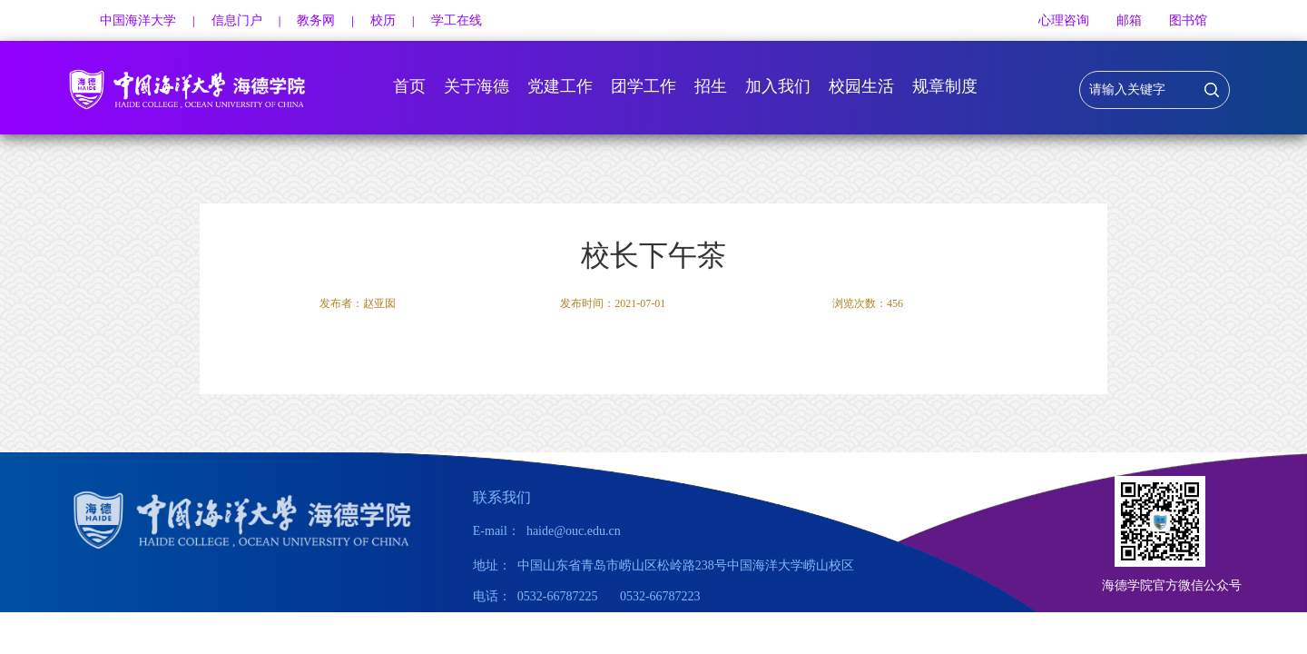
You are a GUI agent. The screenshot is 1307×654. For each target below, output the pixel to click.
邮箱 (1129, 20)
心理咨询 (1063, 20)
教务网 (316, 20)
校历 (383, 20)
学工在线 (456, 20)
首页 (409, 86)
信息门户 (236, 20)
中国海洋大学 (138, 20)
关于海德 (476, 86)
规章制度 (945, 86)
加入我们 (778, 86)
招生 (710, 86)
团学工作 (643, 86)
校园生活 (861, 86)
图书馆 (1188, 20)
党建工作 (560, 86)
